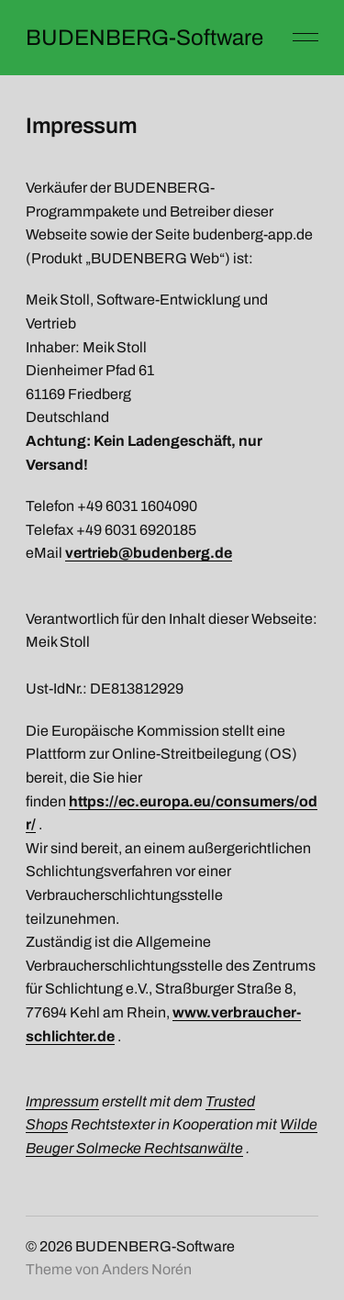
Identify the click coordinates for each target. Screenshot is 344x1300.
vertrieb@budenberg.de (148, 553)
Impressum (62, 1101)
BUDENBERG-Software (144, 38)
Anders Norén (147, 1269)
